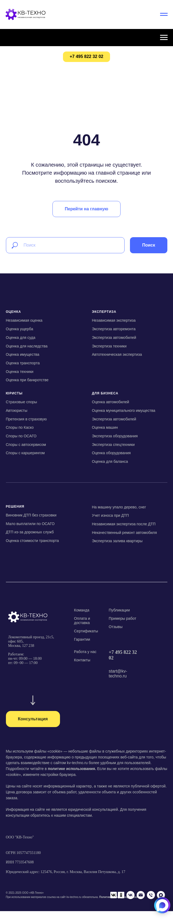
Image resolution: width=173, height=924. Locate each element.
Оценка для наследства (27, 346)
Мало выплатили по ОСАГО (30, 524)
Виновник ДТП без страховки (31, 515)
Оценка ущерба (19, 329)
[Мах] (61, 901)
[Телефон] (51, 901)
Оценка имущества (23, 354)
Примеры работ (122, 618)
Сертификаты (86, 631)
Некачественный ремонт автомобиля (124, 532)
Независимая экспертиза (114, 320)
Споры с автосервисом (26, 444)
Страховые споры (21, 402)
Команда (81, 610)
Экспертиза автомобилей (114, 337)
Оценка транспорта (23, 363)
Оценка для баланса (110, 461)
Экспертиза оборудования (115, 436)
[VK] (30, 901)
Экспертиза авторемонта (114, 329)
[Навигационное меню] (164, 14)
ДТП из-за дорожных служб (30, 532)
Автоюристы (16, 410)
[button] (33, 719)
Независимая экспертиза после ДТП (124, 524)
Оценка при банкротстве (27, 380)
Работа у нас (85, 652)
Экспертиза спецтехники (113, 444)
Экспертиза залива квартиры (117, 541)
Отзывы (115, 627)
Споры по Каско (20, 427)
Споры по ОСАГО (21, 436)
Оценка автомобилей (110, 402)
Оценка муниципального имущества (124, 410)
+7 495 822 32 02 (123, 655)
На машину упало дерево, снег (119, 507)
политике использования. (72, 769)
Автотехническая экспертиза (117, 354)
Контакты (82, 660)
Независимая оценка (24, 320)
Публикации (119, 610)
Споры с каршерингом (25, 453)
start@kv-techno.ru (118, 673)
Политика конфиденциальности (120, 891)
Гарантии (82, 639)
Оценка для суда (21, 337)
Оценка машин (105, 427)
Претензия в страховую (26, 419)
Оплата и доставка (82, 620)
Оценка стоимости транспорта (32, 540)
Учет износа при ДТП (110, 515)
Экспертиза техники (109, 346)
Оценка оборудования (111, 453)
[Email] (41, 901)
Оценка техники (20, 371)
